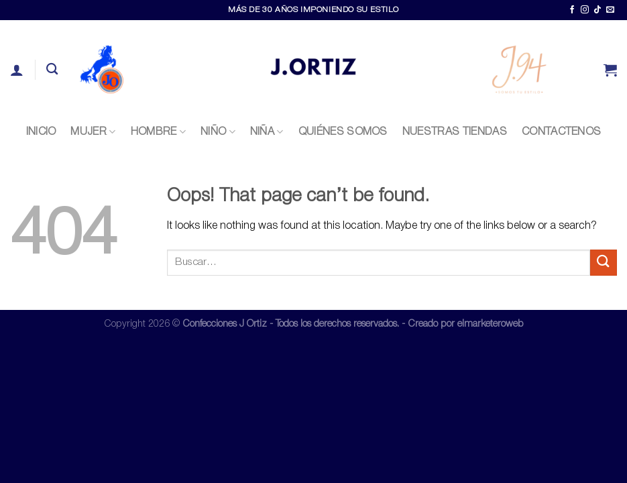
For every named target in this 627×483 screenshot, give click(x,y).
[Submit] (603, 263)
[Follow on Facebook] (572, 10)
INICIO (41, 132)
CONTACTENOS (562, 132)
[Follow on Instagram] (585, 10)
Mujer (92, 131)
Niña (267, 131)
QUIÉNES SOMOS (343, 132)
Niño (218, 131)
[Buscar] (52, 69)
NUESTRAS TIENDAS (454, 132)
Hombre (158, 131)
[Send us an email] (610, 10)
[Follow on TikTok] (597, 10)
